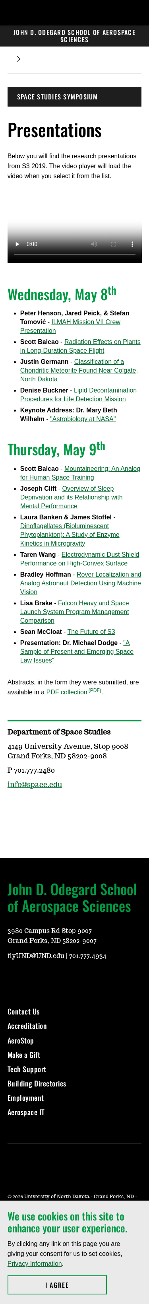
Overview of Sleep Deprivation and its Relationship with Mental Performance (71, 497)
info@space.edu (35, 785)
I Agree (76, 1285)
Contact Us (24, 1011)
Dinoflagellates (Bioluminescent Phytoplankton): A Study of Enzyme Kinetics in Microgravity (70, 535)
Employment (26, 1097)
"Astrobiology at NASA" (83, 419)
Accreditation (27, 1025)
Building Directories (37, 1083)
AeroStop (21, 1040)
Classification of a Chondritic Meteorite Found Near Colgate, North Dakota (79, 370)
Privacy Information (35, 1263)
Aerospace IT (26, 1112)
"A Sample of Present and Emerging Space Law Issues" (77, 651)
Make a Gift (24, 1054)
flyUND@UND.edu (36, 956)
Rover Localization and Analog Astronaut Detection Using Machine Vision (80, 583)
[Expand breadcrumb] (18, 59)
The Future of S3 (91, 631)
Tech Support (27, 1069)
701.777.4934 (87, 956)
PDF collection (66, 692)
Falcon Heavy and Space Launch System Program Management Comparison (74, 612)
